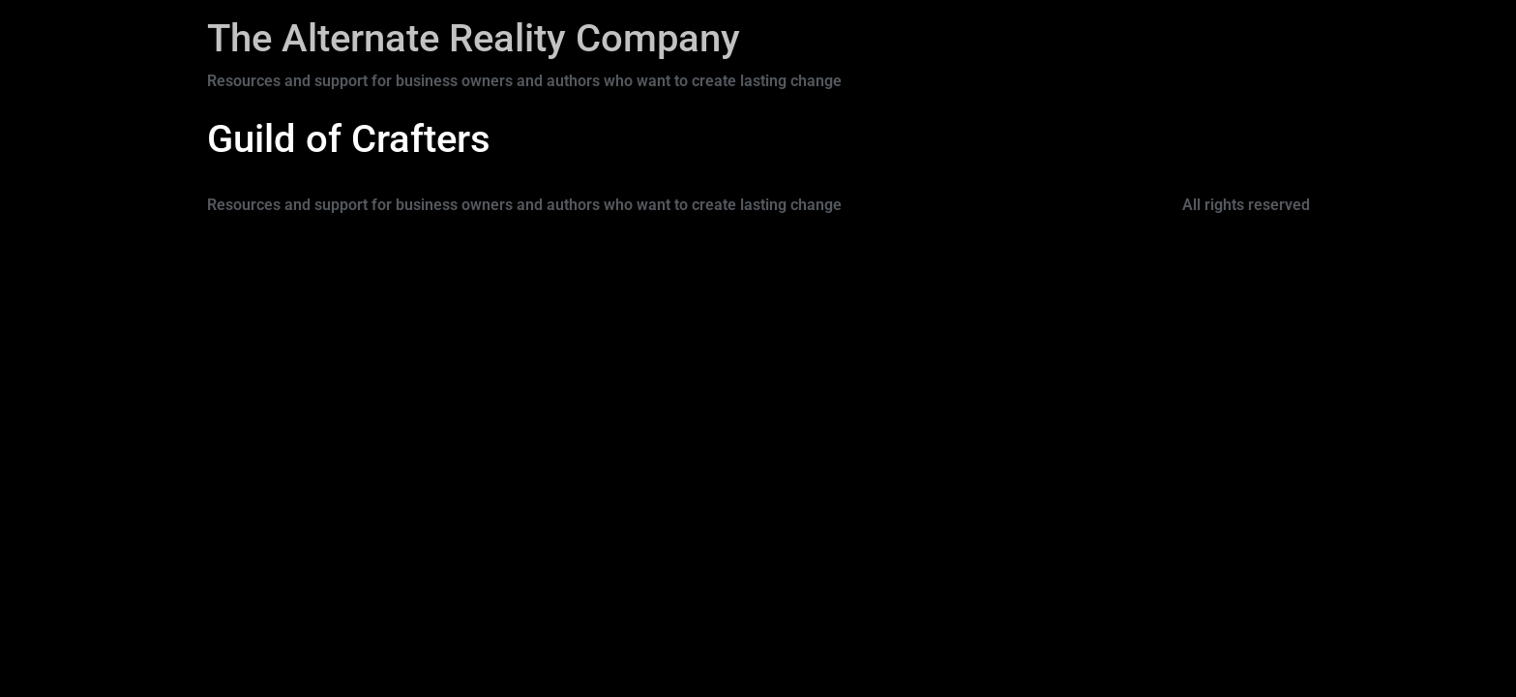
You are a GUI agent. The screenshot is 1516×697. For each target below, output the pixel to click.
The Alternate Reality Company (473, 38)
